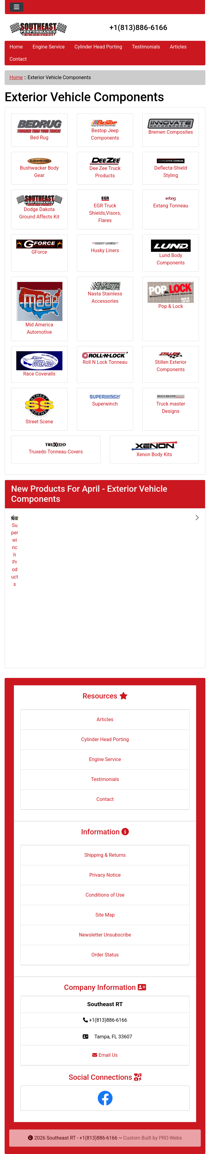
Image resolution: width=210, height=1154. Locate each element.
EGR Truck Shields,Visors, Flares (105, 209)
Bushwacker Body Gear (39, 168)
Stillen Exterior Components (170, 362)
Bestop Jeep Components (105, 130)
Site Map (105, 915)
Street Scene (39, 409)
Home (16, 47)
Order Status (105, 955)
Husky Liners (105, 247)
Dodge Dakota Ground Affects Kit (39, 207)
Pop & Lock (171, 295)
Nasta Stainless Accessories (105, 293)
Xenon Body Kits (154, 449)
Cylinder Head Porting (98, 47)
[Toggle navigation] (16, 7)
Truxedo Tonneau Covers (56, 448)
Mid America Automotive (39, 308)
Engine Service (49, 47)
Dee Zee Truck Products (105, 168)
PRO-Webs (170, 1138)
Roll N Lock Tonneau (105, 358)
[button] (25, 588)
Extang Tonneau (170, 202)
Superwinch (105, 401)
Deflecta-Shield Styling (170, 168)
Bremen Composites (171, 127)
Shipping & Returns (105, 855)
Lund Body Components (171, 253)
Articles (178, 47)
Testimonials (146, 47)
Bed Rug (39, 129)
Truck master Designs (170, 404)
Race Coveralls (39, 364)
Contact (18, 59)
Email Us (104, 1055)
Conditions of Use (104, 895)
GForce (39, 247)
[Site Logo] (38, 29)
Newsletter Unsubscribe (105, 935)
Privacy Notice (105, 875)
